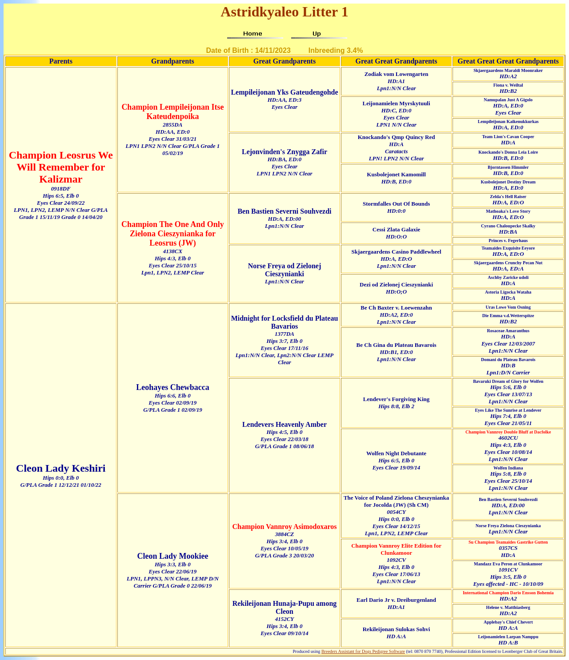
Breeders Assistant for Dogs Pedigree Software (363, 651)
